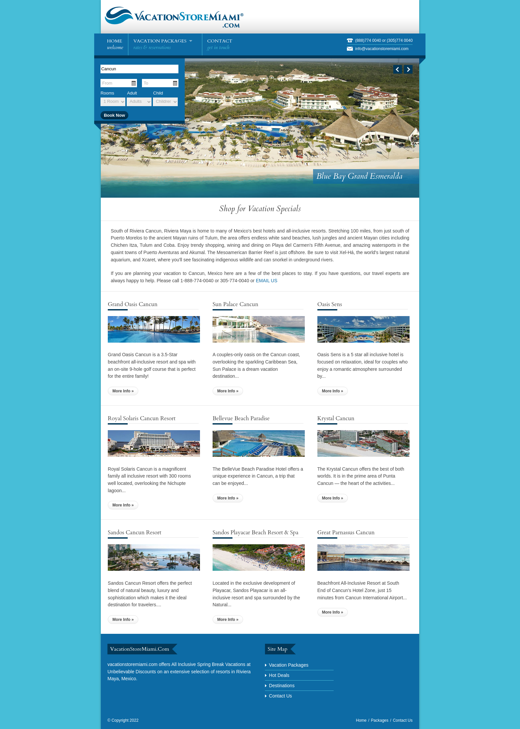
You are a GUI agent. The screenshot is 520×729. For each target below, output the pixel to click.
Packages (380, 720)
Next (408, 69)
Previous (397, 69)
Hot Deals (279, 675)
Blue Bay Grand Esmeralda (359, 176)
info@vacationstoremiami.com (382, 48)
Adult (132, 93)
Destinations (281, 685)
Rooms (107, 93)
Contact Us (280, 695)
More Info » (123, 391)
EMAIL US (266, 280)
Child (158, 93)
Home (361, 720)
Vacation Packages (288, 665)
